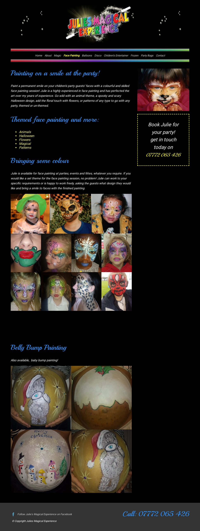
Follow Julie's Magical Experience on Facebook (41, 514)
